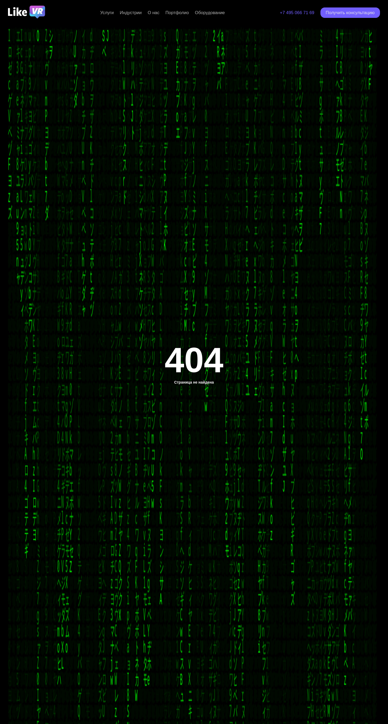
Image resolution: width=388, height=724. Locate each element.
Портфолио (177, 12)
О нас (153, 12)
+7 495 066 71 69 (297, 12)
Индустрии (131, 12)
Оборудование (210, 12)
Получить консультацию (350, 12)
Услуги (107, 12)
